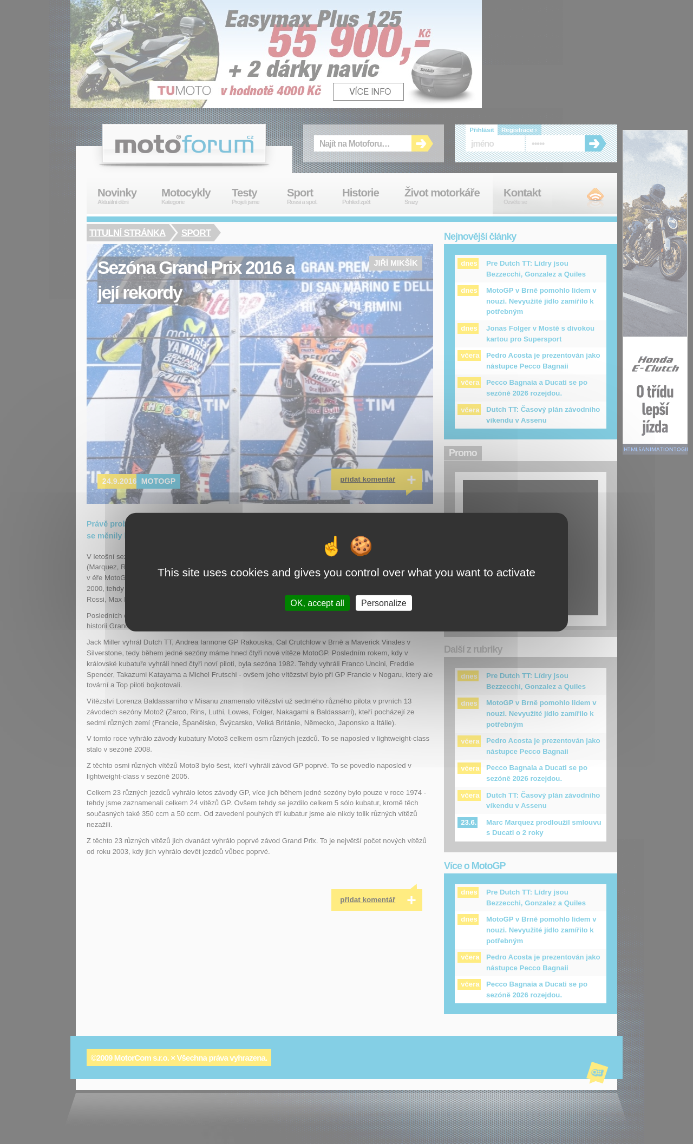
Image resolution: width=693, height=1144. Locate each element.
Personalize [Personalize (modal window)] (384, 602)
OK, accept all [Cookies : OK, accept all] (317, 602)
